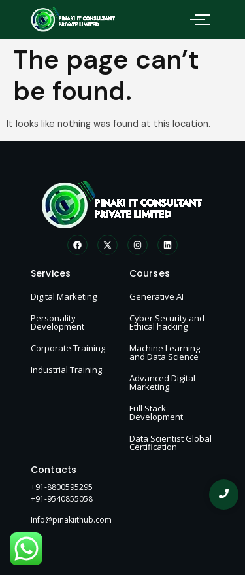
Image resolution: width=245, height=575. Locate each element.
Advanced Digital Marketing (162, 382)
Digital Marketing (64, 296)
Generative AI (156, 296)
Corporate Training (68, 348)
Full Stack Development (156, 412)
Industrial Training (66, 369)
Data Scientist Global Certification (170, 442)
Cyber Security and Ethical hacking (166, 322)
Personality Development (57, 322)
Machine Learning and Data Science (164, 352)
